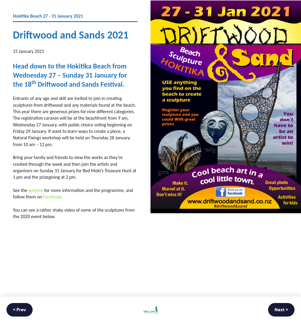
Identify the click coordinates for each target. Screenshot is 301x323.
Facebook (52, 197)
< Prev (19, 310)
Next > (281, 310)
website (35, 190)
